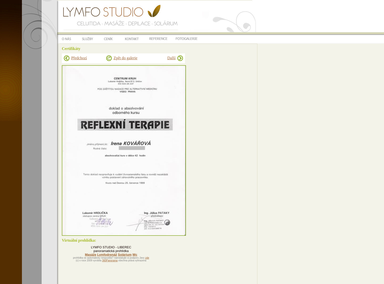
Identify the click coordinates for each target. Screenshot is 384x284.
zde (147, 257)
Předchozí (79, 58)
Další (171, 58)
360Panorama (110, 260)
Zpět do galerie (125, 58)
